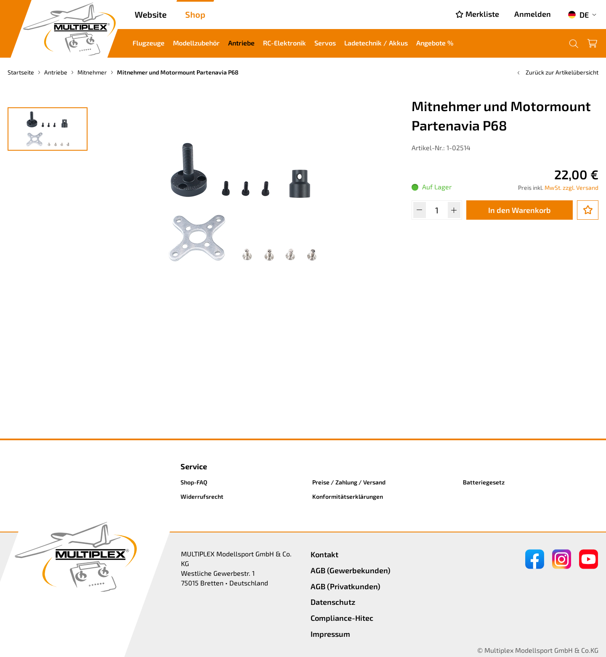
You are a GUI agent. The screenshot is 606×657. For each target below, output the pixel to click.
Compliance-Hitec (342, 617)
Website (151, 14)
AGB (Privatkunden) (345, 586)
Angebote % (434, 43)
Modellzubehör (196, 43)
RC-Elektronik (284, 43)
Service (194, 466)
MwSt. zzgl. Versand (571, 187)
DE (578, 15)
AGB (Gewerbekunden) (351, 570)
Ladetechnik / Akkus (376, 43)
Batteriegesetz (484, 482)
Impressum (330, 633)
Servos (325, 43)
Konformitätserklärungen (347, 496)
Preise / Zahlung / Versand (348, 482)
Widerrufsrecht (202, 496)
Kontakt (324, 554)
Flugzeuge (149, 43)
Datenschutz (333, 601)
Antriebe (241, 43)
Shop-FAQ (194, 482)
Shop (195, 14)
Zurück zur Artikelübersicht (557, 72)
